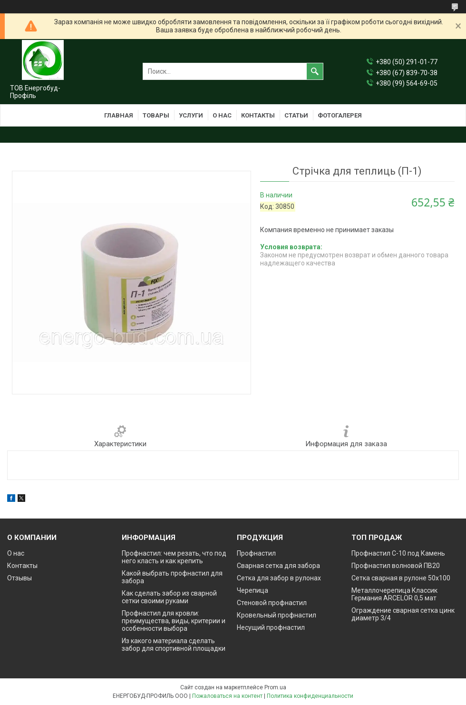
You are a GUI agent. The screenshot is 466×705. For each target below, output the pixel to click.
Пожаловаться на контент (227, 696)
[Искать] (315, 71)
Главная (118, 115)
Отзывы (19, 578)
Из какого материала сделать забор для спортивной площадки (173, 644)
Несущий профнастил (271, 627)
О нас (222, 115)
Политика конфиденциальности (310, 696)
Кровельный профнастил (276, 615)
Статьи (296, 115)
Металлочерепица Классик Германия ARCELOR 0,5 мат (394, 594)
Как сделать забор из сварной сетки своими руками (169, 597)
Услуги (191, 115)
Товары (156, 115)
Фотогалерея (340, 115)
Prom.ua (275, 687)
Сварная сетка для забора (278, 565)
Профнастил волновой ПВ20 (395, 565)
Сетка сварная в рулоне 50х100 (400, 578)
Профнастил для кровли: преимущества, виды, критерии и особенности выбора (173, 620)
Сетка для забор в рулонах (279, 578)
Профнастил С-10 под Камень (398, 553)
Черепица (252, 590)
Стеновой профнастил (272, 603)
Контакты (258, 115)
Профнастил (256, 553)
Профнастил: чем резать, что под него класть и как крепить (174, 557)
